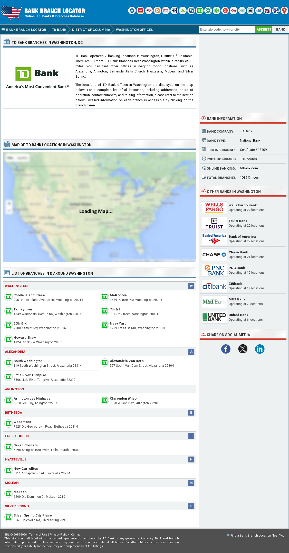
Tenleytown (23, 309)
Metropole (118, 295)
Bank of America (242, 236)
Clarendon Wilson (124, 398)
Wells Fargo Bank (243, 205)
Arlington (14, 389)
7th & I (115, 309)
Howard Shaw (25, 337)
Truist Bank (238, 221)
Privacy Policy (59, 534)
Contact (76, 534)
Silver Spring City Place (33, 515)
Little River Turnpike (30, 375)
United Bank (238, 315)
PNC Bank (237, 268)
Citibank (235, 283)
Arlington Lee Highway (32, 398)
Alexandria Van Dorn (127, 361)
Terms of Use (38, 534)
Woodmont (22, 422)
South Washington (28, 361)
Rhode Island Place (29, 295)
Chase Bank (238, 252)
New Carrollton (26, 469)
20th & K (20, 323)
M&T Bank (237, 299)
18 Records (248, 159)
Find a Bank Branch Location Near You (257, 535)
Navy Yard (118, 323)
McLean (20, 492)
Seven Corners (26, 445)
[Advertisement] (99, 121)
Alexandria (15, 352)
